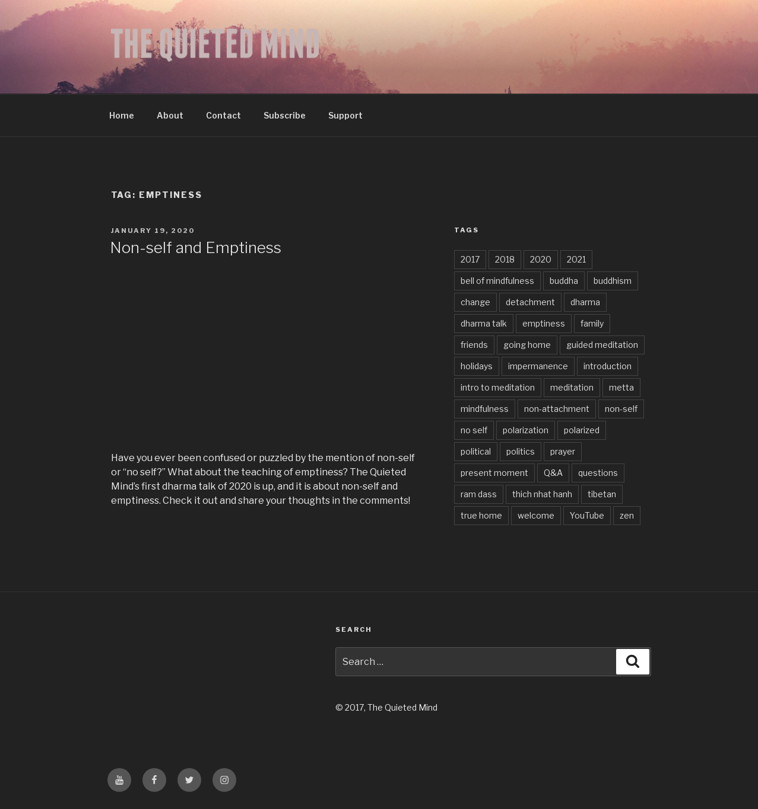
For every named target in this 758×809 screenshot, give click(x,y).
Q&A (553, 473)
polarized (582, 430)
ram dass (479, 494)
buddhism (613, 281)
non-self (621, 409)
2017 (470, 259)
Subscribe (285, 115)
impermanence (538, 366)
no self (474, 430)
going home (527, 345)
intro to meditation (498, 387)
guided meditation (602, 345)
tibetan (602, 494)
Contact (223, 115)
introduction (607, 366)
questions (598, 473)
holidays (477, 366)
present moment (494, 473)
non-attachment (556, 409)
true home (481, 515)
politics (520, 451)
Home (121, 115)
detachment (530, 302)
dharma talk (484, 323)
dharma (585, 302)
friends (474, 345)
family (592, 323)
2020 (540, 259)
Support (345, 115)
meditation (572, 387)
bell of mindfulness (497, 281)
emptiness (543, 323)
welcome (536, 515)
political (476, 451)
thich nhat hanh (542, 494)
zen (627, 515)
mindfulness (485, 409)
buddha (564, 281)
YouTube (587, 515)
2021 (576, 259)
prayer (562, 451)
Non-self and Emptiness (195, 247)
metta (621, 387)
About (170, 115)
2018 (505, 259)
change (475, 302)
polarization (525, 430)
